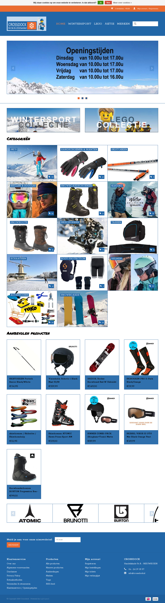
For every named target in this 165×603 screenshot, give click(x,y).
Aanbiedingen (52, 571)
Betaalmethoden (14, 580)
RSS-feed (50, 584)
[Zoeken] (145, 23)
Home (60, 24)
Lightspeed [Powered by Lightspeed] (44, 599)
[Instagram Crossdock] (155, 539)
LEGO (98, 24)
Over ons (11, 563)
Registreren (90, 563)
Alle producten (53, 563)
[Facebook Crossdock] (149, 539)
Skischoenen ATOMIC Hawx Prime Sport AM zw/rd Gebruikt (60, 435)
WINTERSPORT (79, 24)
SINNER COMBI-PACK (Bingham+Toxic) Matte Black (100, 435)
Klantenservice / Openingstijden (22, 588)
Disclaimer (12, 571)
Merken (123, 24)
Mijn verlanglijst (92, 575)
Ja (100, 3)
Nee (108, 3)
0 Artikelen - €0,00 (120, 9)
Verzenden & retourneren (18, 584)
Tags (48, 580)
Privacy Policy (13, 575)
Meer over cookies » (122, 3)
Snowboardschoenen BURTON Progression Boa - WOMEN (23, 490)
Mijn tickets (90, 571)
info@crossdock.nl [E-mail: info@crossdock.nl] (137, 573)
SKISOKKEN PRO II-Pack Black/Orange (140, 380)
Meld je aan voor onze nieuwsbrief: (29, 539)
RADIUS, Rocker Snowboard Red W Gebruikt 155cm (101, 381)
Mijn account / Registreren (145, 9)
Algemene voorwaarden (18, 567)
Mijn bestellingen (93, 567)
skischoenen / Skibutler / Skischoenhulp (22, 435)
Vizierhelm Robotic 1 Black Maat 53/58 (63, 380)
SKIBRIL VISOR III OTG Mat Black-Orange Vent (139, 435)
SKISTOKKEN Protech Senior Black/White (21, 380)
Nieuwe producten (54, 567)
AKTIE (109, 24)
